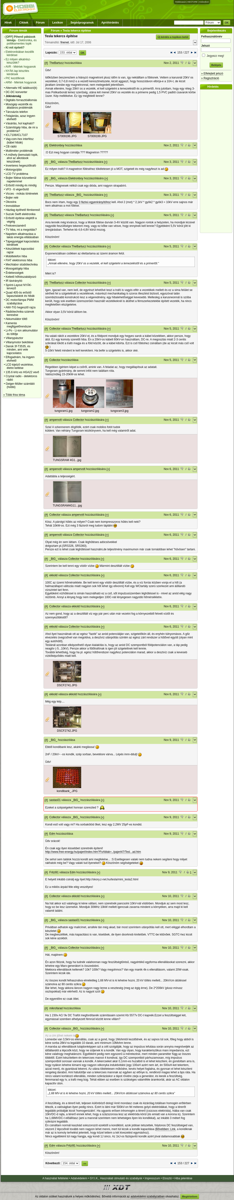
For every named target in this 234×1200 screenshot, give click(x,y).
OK (227, 22)
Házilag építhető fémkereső (23, 210)
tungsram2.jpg (90, 410)
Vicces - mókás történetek (22, 193)
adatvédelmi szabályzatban (148, 1196)
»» (84, 1163)
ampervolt (55, 419)
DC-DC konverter (16, 92)
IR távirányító (14, 280)
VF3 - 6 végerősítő (17, 189)
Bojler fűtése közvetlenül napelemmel (21, 179)
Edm (52, 833)
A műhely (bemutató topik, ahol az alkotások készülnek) (21, 158)
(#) (46, 63)
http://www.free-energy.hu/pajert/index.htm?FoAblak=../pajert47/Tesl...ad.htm (93, 851)
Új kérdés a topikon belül (173, 37)
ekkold (53, 575)
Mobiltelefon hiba (16, 256)
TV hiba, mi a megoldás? (21, 229)
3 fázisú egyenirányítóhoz (95, 202)
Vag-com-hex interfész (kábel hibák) (20, 140)
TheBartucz (56, 63)
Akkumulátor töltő (16, 319)
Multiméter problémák (19, 150)
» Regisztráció (210, 78)
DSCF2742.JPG (67, 730)
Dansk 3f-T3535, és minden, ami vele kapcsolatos (18, 350)
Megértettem (189, 1196)
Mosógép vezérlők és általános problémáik (19, 106)
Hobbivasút (180, 2)
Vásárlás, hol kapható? (20, 123)
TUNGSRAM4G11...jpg (67, 505)
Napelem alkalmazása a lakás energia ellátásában (22, 235)
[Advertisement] (217, 161)
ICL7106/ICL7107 (17, 135)
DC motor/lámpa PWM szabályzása (20, 301)
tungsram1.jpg (63, 410)
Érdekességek (15, 272)
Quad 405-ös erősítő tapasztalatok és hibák (20, 294)
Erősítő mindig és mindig (21, 185)
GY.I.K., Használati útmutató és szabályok (116, 1178)
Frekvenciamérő (16, 225)
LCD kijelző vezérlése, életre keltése (20, 366)
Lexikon (57, 22)
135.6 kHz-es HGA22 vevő (22, 372)
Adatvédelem (79, 1178)
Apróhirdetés (110, 22)
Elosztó (167, 1178)
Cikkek (23, 22)
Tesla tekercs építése (61, 36)
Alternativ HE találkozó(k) (21, 88)
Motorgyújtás (14, 169)
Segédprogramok (82, 22)
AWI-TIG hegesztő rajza (20, 307)
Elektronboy (56, 145)
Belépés (216, 65)
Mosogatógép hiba (17, 268)
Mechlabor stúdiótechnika (22, 264)
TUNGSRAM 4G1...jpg (67, 460)
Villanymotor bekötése (19, 342)
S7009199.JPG (97, 136)
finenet (64, 42)
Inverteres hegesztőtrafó (21, 165)
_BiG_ (53, 161)
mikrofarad (56, 1008)
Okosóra (11, 202)
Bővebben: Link (165, 1129)
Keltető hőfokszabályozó (21, 276)
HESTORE (192, 2)
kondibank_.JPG (67, 791)
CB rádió (11, 146)
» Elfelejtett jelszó (212, 73)
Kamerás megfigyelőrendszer (18, 325)
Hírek (8, 22)
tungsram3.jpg (119, 410)
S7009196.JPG (66, 136)
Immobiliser (13, 206)
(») (105, 161)
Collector (54, 246)
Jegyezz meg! (216, 55)
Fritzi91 (54, 872)
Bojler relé (12, 197)
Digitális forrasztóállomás (21, 100)
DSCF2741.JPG (67, 685)
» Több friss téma (14, 394)
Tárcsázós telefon (17, 112)
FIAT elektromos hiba (19, 260)
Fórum (40, 22)
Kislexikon (204, 2)
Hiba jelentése (183, 1178)
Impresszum (152, 1178)
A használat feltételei (55, 1178)
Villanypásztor (14, 338)
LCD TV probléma (17, 174)
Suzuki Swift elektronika (21, 214)
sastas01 (55, 800)
